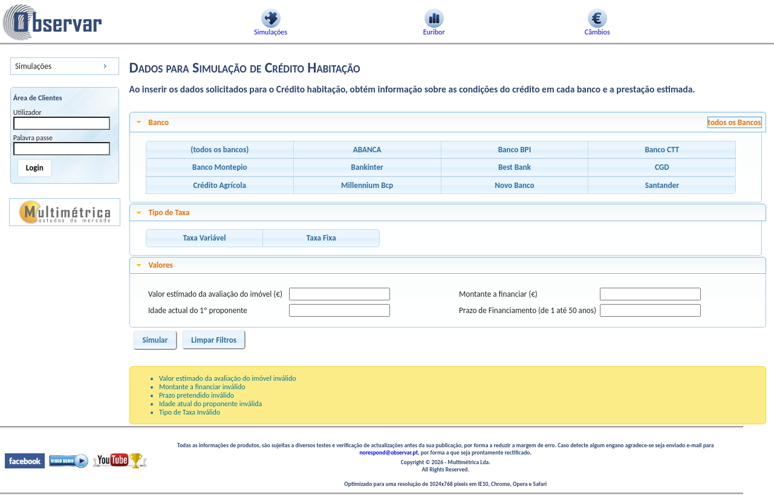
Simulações (33, 66)
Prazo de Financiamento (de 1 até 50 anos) (527, 310)
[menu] (64, 66)
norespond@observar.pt (388, 452)
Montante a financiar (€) (498, 294)
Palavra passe (33, 138)
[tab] (448, 122)
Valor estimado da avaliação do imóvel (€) (215, 294)
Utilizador (27, 112)
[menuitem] (64, 66)
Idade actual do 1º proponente (197, 310)
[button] (220, 150)
